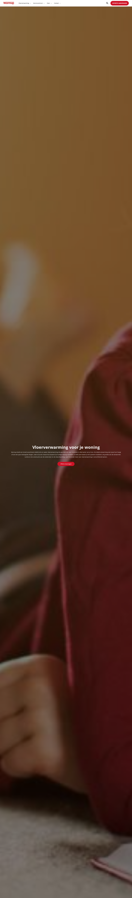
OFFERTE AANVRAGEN (119, 3)
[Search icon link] (107, 3)
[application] (30, 3)
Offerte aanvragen (66, 464)
